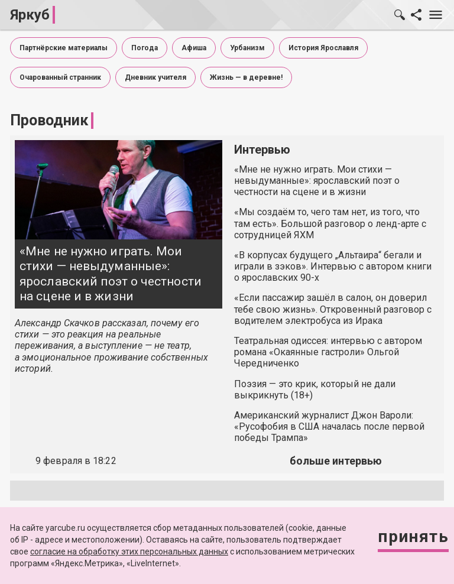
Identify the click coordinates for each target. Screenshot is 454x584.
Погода (144, 48)
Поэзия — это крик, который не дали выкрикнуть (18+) (314, 389)
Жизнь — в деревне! (246, 77)
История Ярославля (323, 48)
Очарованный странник (60, 77)
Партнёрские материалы (64, 48)
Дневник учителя (155, 77)
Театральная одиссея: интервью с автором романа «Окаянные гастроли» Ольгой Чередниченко (328, 352)
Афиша (193, 48)
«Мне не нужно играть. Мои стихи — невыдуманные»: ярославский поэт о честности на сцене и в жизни (111, 273)
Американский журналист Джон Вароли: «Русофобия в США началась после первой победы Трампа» (329, 426)
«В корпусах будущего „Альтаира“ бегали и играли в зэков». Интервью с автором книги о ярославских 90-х (333, 266)
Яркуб (30, 15)
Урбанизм (247, 48)
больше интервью (336, 461)
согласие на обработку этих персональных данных (129, 551)
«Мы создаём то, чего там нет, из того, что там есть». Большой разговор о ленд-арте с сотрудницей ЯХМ (330, 223)
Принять (413, 536)
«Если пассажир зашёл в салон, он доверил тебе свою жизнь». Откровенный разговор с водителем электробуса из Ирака (333, 309)
